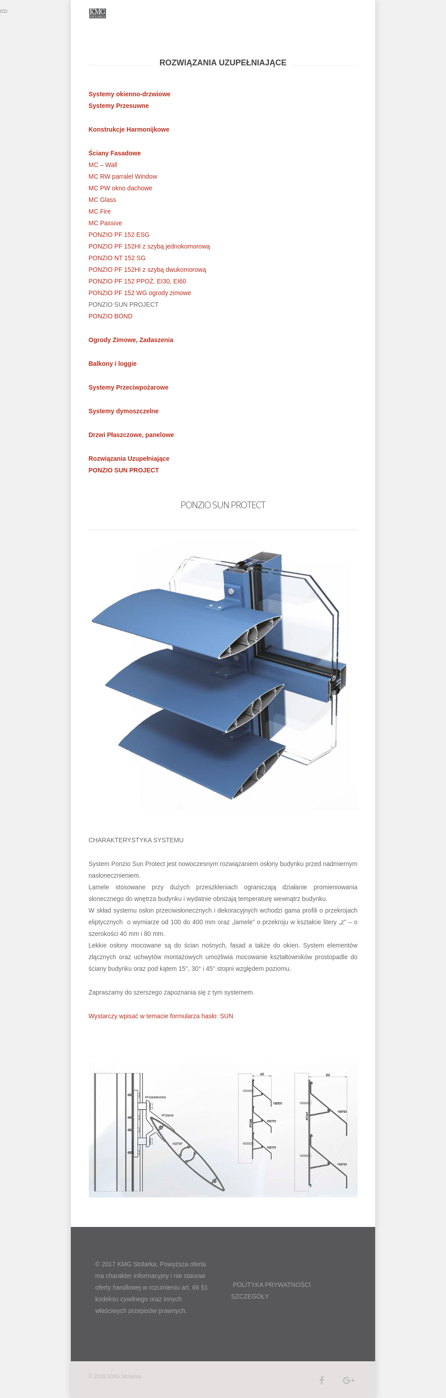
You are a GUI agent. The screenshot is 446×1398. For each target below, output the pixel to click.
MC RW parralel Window (123, 176)
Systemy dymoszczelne (124, 411)
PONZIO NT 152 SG (117, 258)
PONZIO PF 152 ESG (119, 234)
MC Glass (102, 199)
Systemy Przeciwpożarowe (129, 387)
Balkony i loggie (113, 363)
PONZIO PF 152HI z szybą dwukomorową (147, 269)
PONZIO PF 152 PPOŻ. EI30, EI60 (137, 281)
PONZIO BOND (111, 316)
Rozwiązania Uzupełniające (129, 458)
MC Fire (100, 211)
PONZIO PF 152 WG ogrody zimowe (140, 292)
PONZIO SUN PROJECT (124, 470)
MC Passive (105, 223)
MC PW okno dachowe (120, 188)
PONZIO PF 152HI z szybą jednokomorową (149, 246)
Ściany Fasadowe (115, 153)
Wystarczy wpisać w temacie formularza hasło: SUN (161, 1016)
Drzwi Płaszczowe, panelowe (131, 434)
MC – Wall (103, 164)
